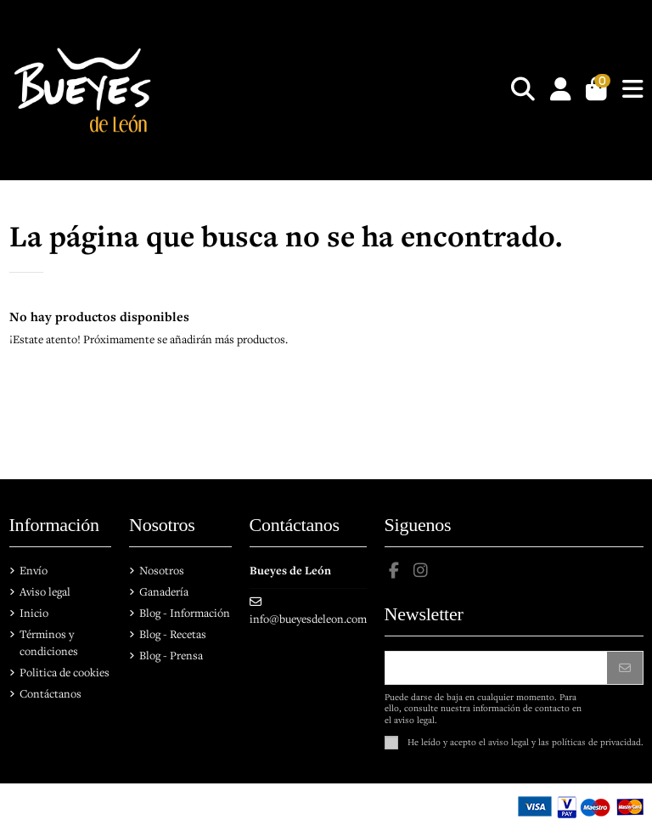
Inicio (34, 612)
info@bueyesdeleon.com (308, 618)
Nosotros (161, 570)
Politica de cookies (65, 672)
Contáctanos (51, 693)
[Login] (560, 90)
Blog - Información (184, 612)
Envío (34, 570)
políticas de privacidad (596, 741)
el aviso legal (504, 741)
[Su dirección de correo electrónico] (496, 668)
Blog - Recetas (172, 634)
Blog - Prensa (171, 655)
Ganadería (163, 591)
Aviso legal (45, 591)
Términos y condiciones (49, 642)
